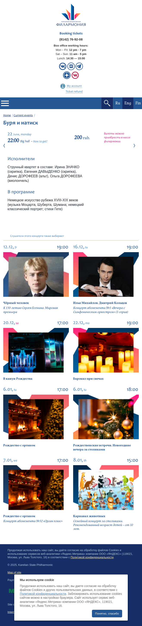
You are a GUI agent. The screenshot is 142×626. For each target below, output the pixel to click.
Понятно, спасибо (107, 613)
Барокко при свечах (88, 379)
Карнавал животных (89, 516)
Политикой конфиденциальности (92, 557)
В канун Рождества (17, 379)
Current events (23, 115)
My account (74, 86)
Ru (117, 103)
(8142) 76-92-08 (71, 39)
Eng (128, 103)
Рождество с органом (19, 445)
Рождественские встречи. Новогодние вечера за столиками (102, 447)
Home (7, 115)
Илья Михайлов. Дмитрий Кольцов (100, 303)
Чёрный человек (16, 303)
